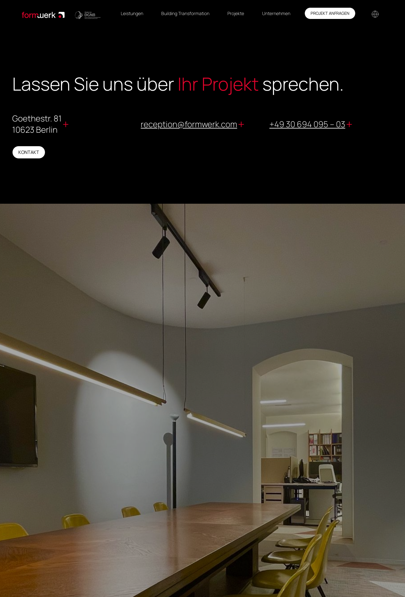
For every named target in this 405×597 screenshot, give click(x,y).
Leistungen (132, 13)
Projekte (235, 13)
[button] (374, 13)
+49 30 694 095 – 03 (307, 124)
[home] (61, 13)
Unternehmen (276, 13)
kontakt (28, 152)
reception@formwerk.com (189, 124)
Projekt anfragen (330, 13)
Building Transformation (185, 13)
